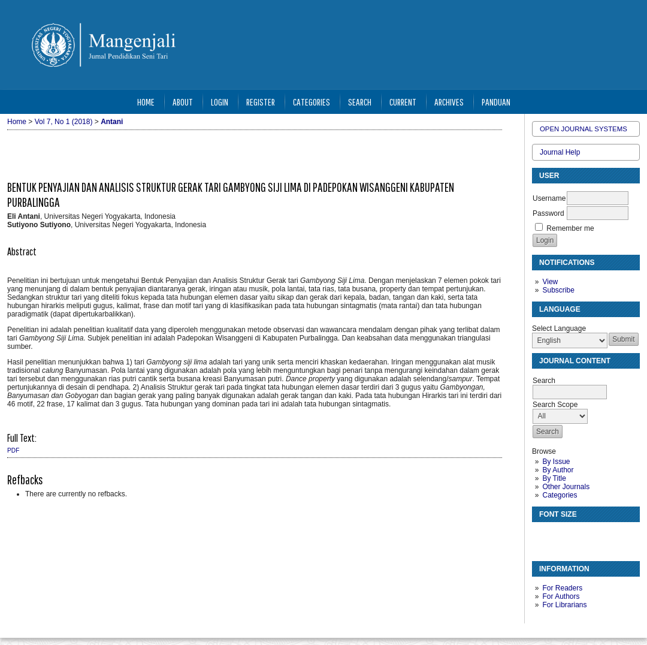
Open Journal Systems (583, 128)
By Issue (556, 461)
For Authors (560, 596)
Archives (449, 101)
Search (359, 101)
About (183, 101)
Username (549, 198)
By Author (557, 470)
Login (219, 101)
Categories (559, 495)
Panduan (496, 101)
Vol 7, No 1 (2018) (64, 121)
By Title (554, 478)
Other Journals (565, 487)
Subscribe (558, 290)
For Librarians (564, 605)
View (550, 282)
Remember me (570, 228)
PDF (13, 450)
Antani (112, 121)
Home (146, 101)
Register (260, 101)
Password (548, 213)
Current (402, 101)
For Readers (562, 588)
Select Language (559, 328)
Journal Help (560, 152)
